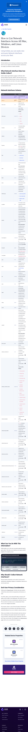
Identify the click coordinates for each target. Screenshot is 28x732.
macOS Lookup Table (22, 193)
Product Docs (20, 729)
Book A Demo (14, 672)
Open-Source (20, 717)
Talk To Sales (4, 717)
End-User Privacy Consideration (12, 587)
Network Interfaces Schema (11, 90)
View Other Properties (6, 29)
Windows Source (21, 160)
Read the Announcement (14, 19)
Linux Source (21, 157)
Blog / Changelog (21, 715)
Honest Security (10, 590)
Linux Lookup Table (22, 196)
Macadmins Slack (21, 719)
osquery (15, 75)
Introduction (5, 60)
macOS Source (21, 155)
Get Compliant (4, 727)
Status (19, 727)
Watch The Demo (5, 715)
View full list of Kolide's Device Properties (14, 661)
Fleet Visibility (4, 729)
